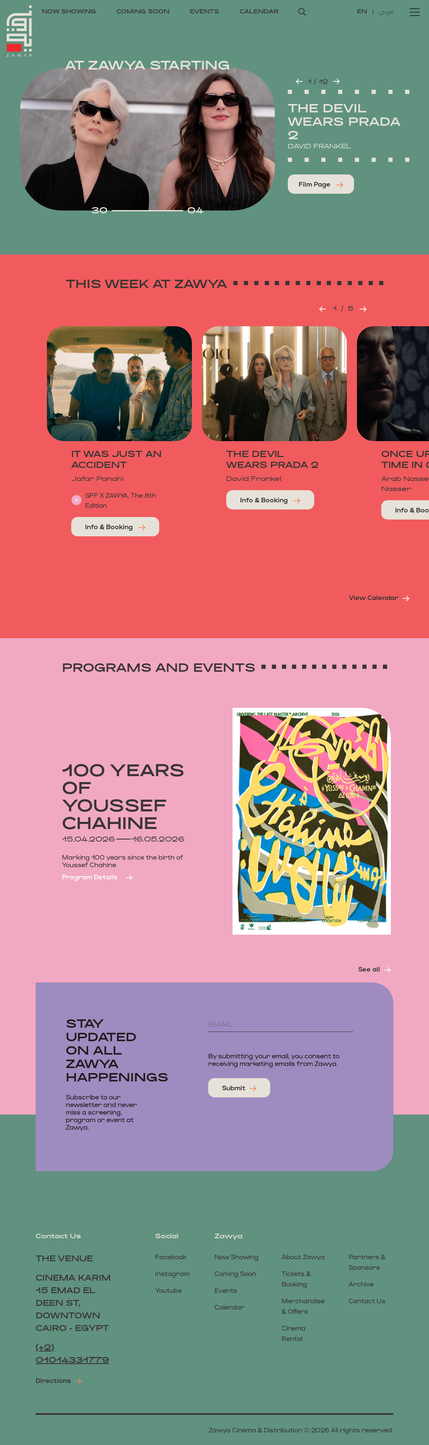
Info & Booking (115, 526)
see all (374, 969)
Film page (321, 184)
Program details (97, 877)
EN (363, 11)
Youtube (168, 1290)
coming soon (142, 11)
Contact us (367, 1301)
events (204, 11)
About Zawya (303, 1256)
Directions (59, 1380)
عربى (386, 10)
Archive (361, 1284)
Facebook (170, 1256)
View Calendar (379, 597)
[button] (299, 81)
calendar (259, 11)
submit (239, 1088)
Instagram (172, 1273)
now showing (69, 11)
